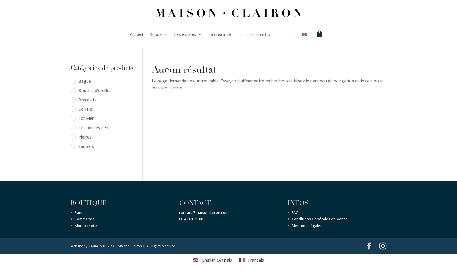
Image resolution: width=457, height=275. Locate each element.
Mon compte (86, 225)
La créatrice (219, 34)
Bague (84, 81)
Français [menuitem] (256, 260)
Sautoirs (86, 146)
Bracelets (87, 100)
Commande (85, 219)
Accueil (136, 34)
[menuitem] (304, 36)
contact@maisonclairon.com (203, 212)
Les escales (185, 34)
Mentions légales (307, 225)
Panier (80, 212)
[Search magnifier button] (291, 34)
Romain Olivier (101, 246)
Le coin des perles (95, 127)
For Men (86, 118)
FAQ (295, 212)
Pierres (85, 137)
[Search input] (261, 34)
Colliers (85, 109)
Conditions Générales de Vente (320, 219)
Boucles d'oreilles (94, 90)
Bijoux (156, 34)
